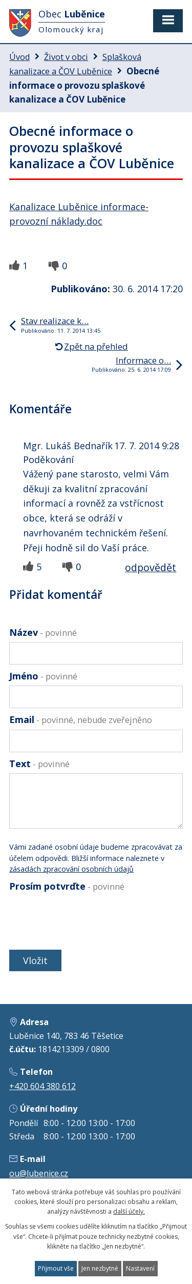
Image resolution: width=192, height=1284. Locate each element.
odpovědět (150, 567)
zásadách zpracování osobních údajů (71, 869)
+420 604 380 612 (42, 1086)
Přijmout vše (56, 1268)
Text (39, 763)
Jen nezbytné (99, 1268)
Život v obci (66, 57)
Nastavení (140, 1268)
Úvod (19, 57)
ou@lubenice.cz (38, 1173)
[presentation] (84, 920)
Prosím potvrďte (66, 886)
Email (80, 719)
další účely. (129, 1211)
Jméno (43, 676)
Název (43, 632)
